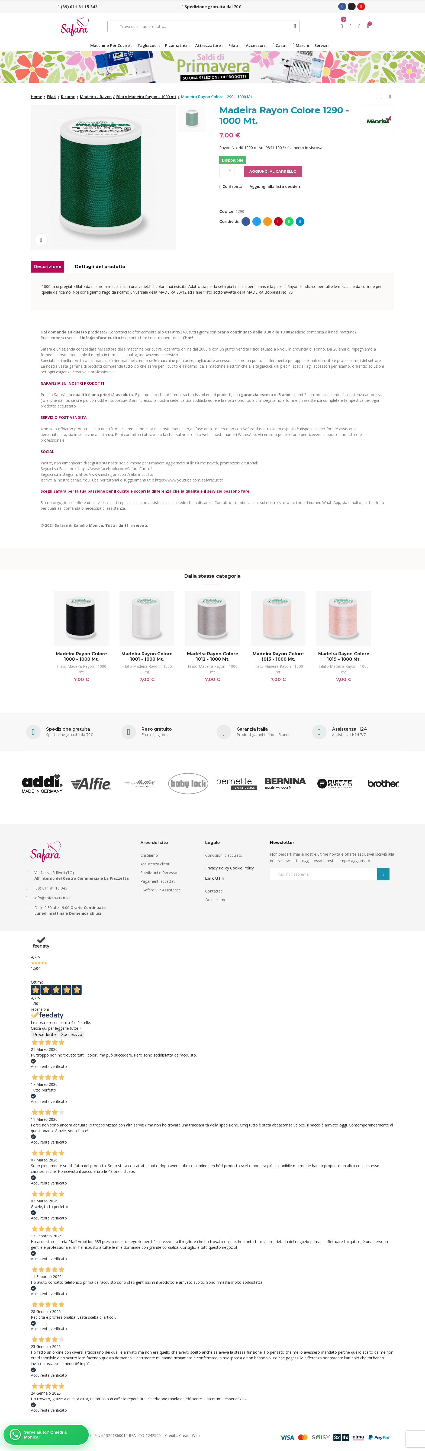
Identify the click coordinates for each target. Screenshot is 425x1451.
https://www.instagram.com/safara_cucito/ (116, 474)
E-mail (268, 221)
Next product (390, 96)
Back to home (383, 96)
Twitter (257, 221)
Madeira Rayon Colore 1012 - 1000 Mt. (212, 656)
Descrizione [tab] (48, 266)
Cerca (295, 26)
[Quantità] (230, 171)
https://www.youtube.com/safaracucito (189, 480)
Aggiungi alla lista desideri (275, 186)
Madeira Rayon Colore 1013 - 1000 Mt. (278, 656)
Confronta (233, 186)
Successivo (71, 1034)
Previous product (376, 96)
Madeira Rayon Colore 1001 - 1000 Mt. (147, 656)
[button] (78, 6)
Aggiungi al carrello (273, 171)
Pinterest (278, 221)
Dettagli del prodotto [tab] (100, 266)
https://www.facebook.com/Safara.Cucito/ (115, 468)
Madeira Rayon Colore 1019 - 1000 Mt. (343, 656)
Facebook (246, 221)
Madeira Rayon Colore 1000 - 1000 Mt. (81, 656)
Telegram (300, 221)
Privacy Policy (217, 868)
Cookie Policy (242, 868)
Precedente (44, 1034)
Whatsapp (289, 221)
